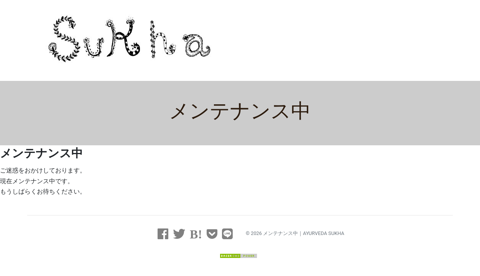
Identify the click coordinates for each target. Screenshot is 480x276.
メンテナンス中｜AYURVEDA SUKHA (303, 233)
